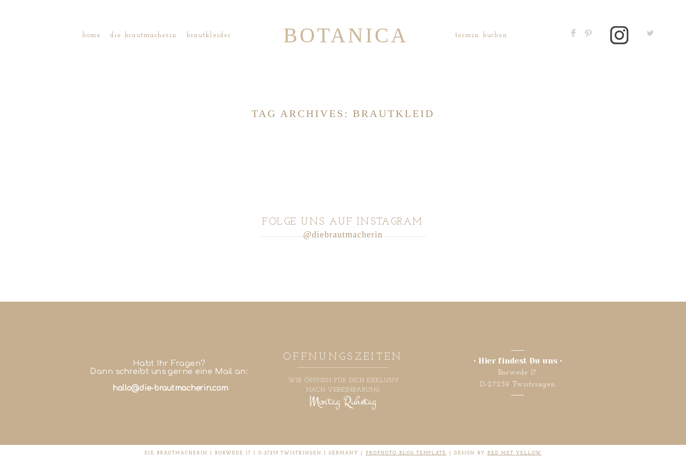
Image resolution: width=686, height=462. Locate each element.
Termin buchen (481, 35)
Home (91, 35)
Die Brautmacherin (143, 35)
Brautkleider (208, 35)
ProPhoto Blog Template (406, 453)
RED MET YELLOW (514, 453)
